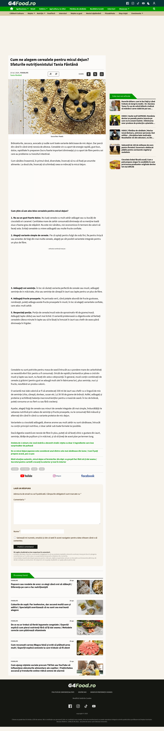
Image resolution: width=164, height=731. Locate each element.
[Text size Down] (50, 74)
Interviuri (111, 9)
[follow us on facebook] (87, 476)
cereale (14, 469)
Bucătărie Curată (97, 9)
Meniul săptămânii (93, 13)
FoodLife (24, 73)
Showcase (123, 9)
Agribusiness (21, 9)
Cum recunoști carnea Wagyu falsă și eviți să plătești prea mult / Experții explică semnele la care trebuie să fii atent (40, 650)
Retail (33, 9)
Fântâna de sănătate (78, 9)
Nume (17, 535)
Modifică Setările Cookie (82, 702)
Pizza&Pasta (110, 13)
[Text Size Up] (56, 74)
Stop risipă (123, 13)
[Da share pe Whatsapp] (102, 74)
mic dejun (24, 469)
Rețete (30, 13)
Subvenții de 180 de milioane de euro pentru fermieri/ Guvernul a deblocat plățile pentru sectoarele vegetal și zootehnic (137, 149)
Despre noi (82, 696)
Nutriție (40, 13)
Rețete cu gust (76, 13)
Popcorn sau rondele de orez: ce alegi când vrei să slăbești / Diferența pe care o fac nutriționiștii (41, 590)
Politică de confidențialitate (63, 696)
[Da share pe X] (95, 74)
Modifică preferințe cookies (101, 696)
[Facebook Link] (127, 3)
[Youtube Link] (143, 3)
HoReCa (42, 9)
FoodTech (51, 13)
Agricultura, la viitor (57, 9)
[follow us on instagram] (57, 476)
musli (34, 469)
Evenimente (136, 13)
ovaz (41, 469)
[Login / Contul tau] (154, 3)
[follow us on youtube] (26, 476)
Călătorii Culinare (17, 13)
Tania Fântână (16, 75)
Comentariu (19, 499)
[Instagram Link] (132, 3)
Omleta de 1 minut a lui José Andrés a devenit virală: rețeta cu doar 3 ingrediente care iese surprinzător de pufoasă (52, 444)
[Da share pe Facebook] (89, 74)
